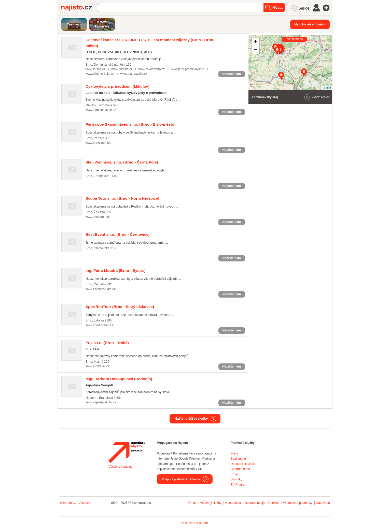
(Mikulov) (117, 86)
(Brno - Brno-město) (130, 124)
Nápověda (323, 503)
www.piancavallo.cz (133, 74)
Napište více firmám (310, 24)
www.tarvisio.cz (121, 69)
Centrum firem (240, 469)
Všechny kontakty (120, 466)
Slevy (234, 453)
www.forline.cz (95, 69)
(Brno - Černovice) (118, 234)
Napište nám (231, 74)
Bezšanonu (238, 458)
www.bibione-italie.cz (100, 74)
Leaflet (327, 88)
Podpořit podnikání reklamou (181, 479)
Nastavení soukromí (195, 523)
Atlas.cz (84, 503)
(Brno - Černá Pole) (122, 162)
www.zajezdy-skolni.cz (101, 402)
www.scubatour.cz (98, 217)
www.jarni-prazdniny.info (187, 69)
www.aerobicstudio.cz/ (101, 289)
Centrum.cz (68, 503)
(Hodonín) (119, 379)
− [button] (255, 50)
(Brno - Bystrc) (116, 270)
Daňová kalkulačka (243, 464)
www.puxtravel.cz (97, 366)
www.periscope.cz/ (98, 143)
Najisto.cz (79, 7)
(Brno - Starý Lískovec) (120, 306)
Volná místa (233, 503)
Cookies (273, 503)
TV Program (239, 484)
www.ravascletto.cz (151, 69)
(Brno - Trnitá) (107, 343)
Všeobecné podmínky (297, 503)
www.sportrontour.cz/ (100, 325)
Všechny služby (211, 503)
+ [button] (255, 42)
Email (234, 474)
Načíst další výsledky (191, 418)
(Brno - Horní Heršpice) (122, 198)
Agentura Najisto (126, 452)
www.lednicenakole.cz (101, 110)
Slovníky (236, 479)
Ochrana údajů (255, 503)
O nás (192, 503)
